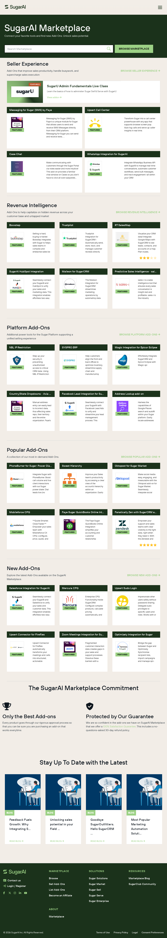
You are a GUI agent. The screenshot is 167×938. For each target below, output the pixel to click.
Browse (53, 878)
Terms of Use (103, 932)
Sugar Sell (95, 889)
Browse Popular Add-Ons (140, 456)
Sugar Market (97, 884)
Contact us (12, 880)
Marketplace (56, 916)
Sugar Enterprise (99, 901)
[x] (11, 894)
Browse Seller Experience (140, 70)
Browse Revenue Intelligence (138, 212)
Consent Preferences (153, 932)
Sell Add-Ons (57, 884)
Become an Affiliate (60, 895)
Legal (135, 932)
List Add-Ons (57, 889)
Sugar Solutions (98, 878)
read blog (16, 841)
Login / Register (14, 886)
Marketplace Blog (139, 878)
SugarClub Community (142, 884)
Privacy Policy (121, 932)
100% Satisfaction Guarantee (119, 726)
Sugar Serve (96, 895)
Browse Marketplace (134, 48)
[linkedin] (21, 894)
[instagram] (16, 894)
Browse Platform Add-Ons (139, 334)
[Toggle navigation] (160, 7)
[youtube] (26, 894)
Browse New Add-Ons (143, 575)
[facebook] (5, 894)
